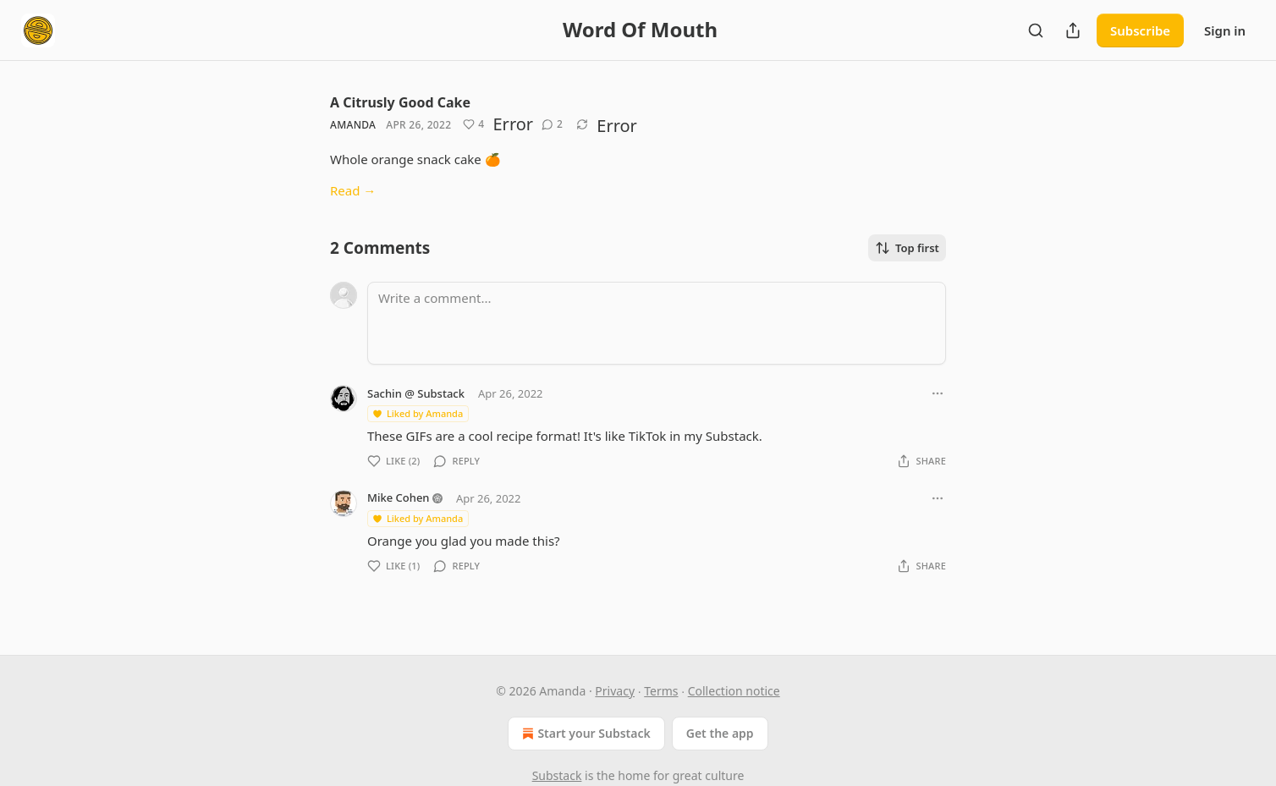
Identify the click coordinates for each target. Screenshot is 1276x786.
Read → (353, 190)
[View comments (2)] (552, 124)
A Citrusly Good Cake (400, 102)
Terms (661, 691)
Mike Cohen (398, 497)
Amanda (353, 125)
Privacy (615, 691)
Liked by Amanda (417, 413)
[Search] (1036, 30)
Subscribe (1140, 30)
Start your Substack (584, 733)
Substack (557, 775)
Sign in (1225, 30)
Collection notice (734, 691)
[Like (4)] (473, 124)
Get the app (720, 733)
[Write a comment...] (656, 323)
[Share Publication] (1073, 30)
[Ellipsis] (937, 393)
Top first (907, 248)
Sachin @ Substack (416, 393)
